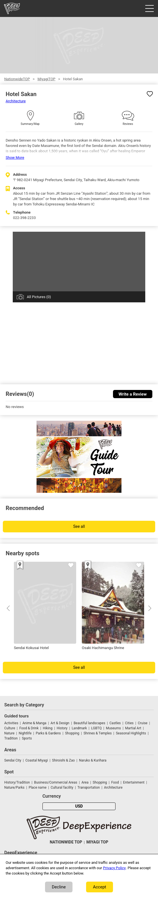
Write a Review (133, 394)
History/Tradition (17, 782)
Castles (115, 723)
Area (85, 782)
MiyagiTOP (46, 79)
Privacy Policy (114, 868)
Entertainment (134, 782)
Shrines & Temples (98, 733)
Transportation (89, 787)
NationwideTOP (17, 79)
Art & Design (60, 723)
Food (115, 782)
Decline (59, 887)
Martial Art (133, 728)
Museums (113, 728)
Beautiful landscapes (89, 723)
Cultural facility (62, 787)
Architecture (16, 101)
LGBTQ (96, 728)
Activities (11, 723)
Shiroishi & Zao (63, 760)
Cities (129, 723)
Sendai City (12, 760)
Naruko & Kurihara (92, 760)
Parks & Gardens (48, 733)
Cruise (143, 723)
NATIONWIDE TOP (66, 842)
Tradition (11, 738)
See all (79, 527)
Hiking (47, 728)
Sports (27, 738)
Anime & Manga (34, 723)
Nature (9, 733)
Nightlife (25, 733)
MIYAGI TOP (97, 842)
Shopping (72, 733)
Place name (38, 787)
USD (79, 806)
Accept (99, 887)
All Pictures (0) (39, 297)
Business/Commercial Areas (55, 782)
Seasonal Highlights (131, 733)
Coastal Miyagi (36, 760)
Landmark (79, 728)
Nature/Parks (14, 787)
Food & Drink (29, 728)
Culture (9, 728)
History (62, 728)
